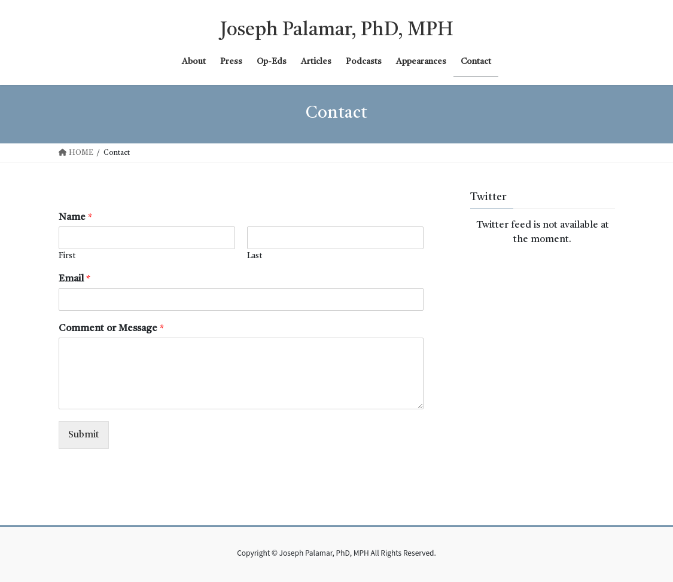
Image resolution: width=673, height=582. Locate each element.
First (67, 256)
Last (254, 256)
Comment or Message (111, 328)
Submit (83, 435)
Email (74, 279)
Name (75, 217)
